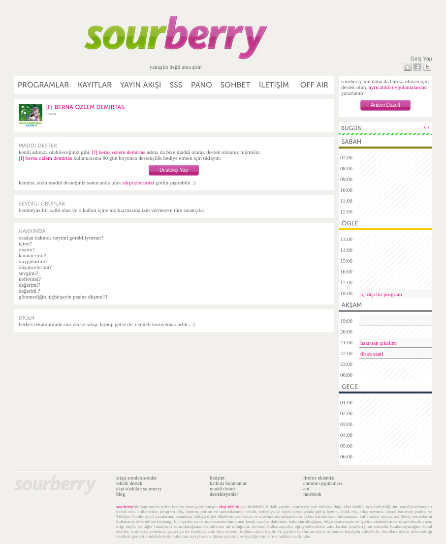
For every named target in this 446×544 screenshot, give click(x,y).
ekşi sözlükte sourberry (139, 488)
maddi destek (223, 488)
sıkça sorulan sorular (136, 478)
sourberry (124, 506)
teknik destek (129, 483)
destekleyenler (224, 494)
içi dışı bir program (381, 294)
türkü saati (371, 354)
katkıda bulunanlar (228, 483)
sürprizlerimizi (138, 182)
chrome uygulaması (322, 483)
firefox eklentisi (319, 478)
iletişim (217, 478)
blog (120, 494)
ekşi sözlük (229, 506)
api (306, 488)
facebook (312, 494)
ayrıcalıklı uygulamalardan (398, 87)
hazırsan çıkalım (378, 343)
